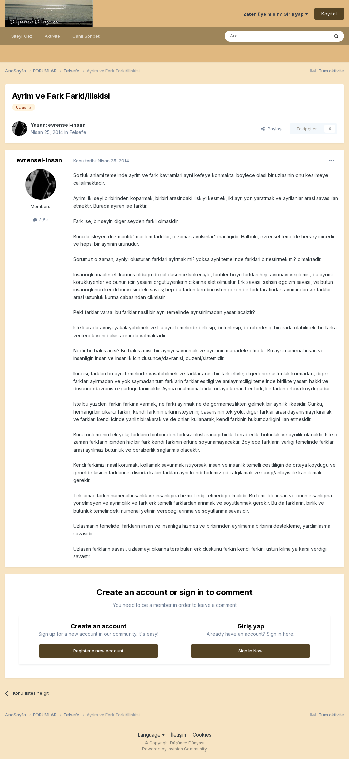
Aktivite (52, 36)
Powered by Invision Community (174, 749)
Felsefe (78, 132)
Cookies (202, 735)
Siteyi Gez (21, 36)
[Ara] (259, 36)
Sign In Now (250, 650)
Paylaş (271, 128)
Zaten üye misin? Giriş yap (275, 14)
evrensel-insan (67, 125)
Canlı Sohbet (86, 36)
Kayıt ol (329, 13)
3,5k (40, 219)
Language (151, 735)
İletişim (178, 735)
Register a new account (98, 650)
